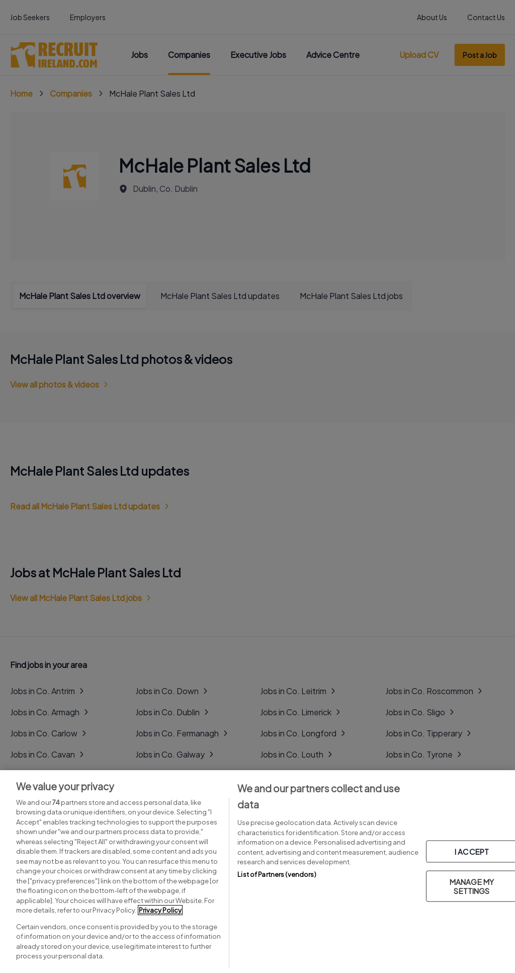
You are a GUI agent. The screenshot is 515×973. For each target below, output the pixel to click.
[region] (257, 871)
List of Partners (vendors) (276, 874)
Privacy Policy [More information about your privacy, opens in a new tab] (160, 910)
